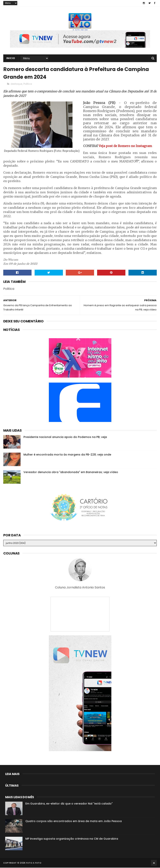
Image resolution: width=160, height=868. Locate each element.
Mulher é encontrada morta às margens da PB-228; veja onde (67, 455)
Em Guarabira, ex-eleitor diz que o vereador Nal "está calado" (68, 804)
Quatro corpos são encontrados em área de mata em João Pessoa (73, 821)
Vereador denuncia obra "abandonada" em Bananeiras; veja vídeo (70, 472)
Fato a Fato (33, 863)
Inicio (10, 58)
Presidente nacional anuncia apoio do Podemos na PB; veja (65, 437)
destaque (16, 84)
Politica (27, 84)
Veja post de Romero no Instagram (125, 146)
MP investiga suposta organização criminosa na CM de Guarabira (71, 839)
